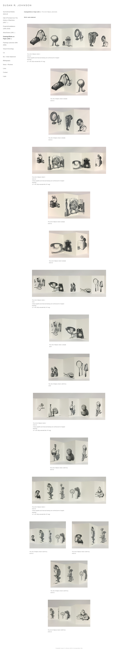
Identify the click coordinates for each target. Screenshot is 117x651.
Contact (5, 72)
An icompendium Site (77, 648)
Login (4, 76)
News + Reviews (8, 64)
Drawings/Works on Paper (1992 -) (32, 11)
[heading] (9, 5)
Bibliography (6, 60)
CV (4, 52)
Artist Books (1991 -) (9, 32)
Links (4, 68)
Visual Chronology (8, 48)
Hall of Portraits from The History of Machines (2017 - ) (10, 20)
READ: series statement (30, 17)
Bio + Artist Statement (9, 56)
